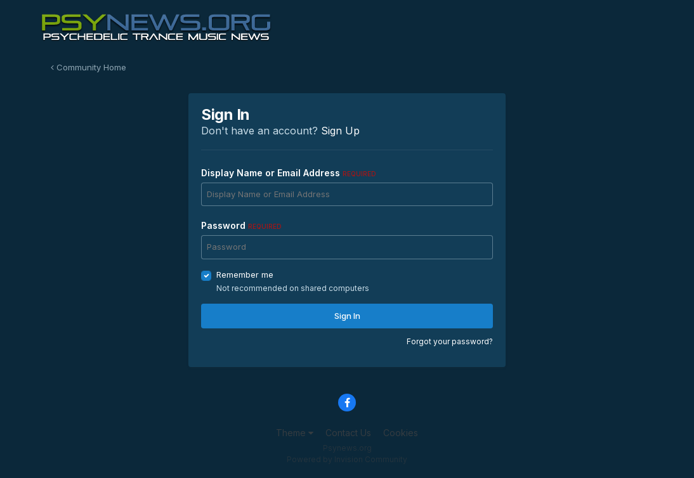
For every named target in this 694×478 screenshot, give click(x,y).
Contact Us (348, 432)
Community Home (88, 67)
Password (241, 225)
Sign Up (340, 130)
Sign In (347, 316)
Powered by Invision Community (347, 459)
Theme (294, 432)
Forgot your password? (450, 341)
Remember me (244, 274)
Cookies (400, 432)
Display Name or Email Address (288, 172)
